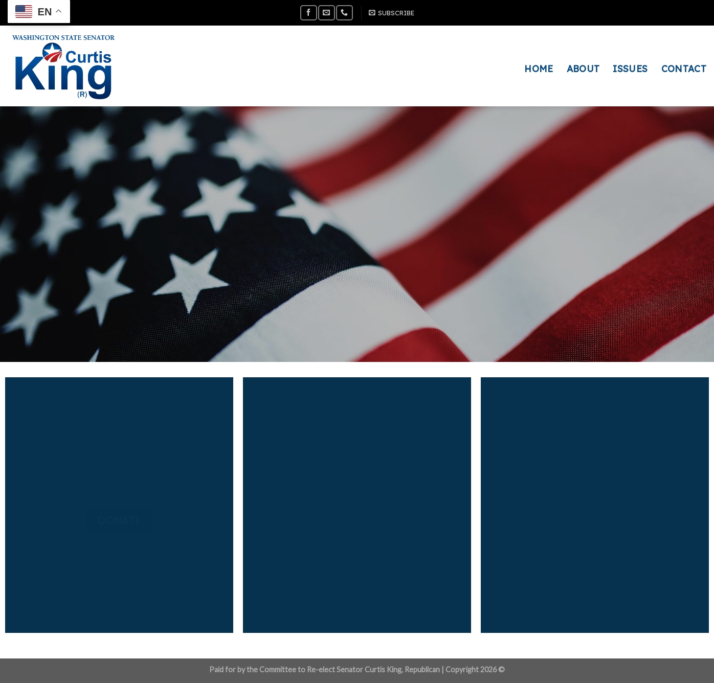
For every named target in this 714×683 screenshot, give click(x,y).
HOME (538, 68)
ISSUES (630, 68)
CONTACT (683, 68)
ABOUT (583, 68)
